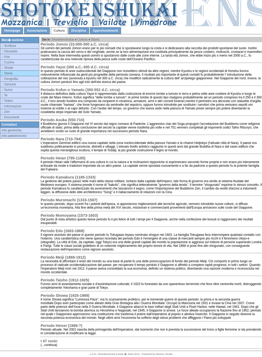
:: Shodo (7, 68)
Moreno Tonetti (164, 354)
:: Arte (6, 57)
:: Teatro (7, 101)
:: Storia (7, 73)
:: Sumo (7, 90)
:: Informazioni (11, 106)
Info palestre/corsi (14, 136)
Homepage (12, 30)
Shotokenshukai (63, 39)
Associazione (37, 30)
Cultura (59, 30)
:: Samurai (9, 84)
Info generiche (11, 130)
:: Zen (6, 112)
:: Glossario (10, 51)
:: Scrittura (9, 46)
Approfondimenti (105, 30)
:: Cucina (8, 62)
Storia (95, 39)
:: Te (4, 95)
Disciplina (78, 30)
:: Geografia (10, 79)
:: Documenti (10, 117)
